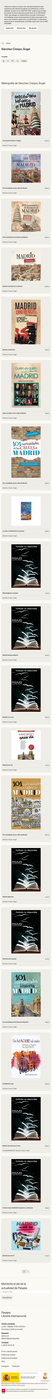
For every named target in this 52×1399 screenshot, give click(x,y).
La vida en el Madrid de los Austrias (13, 531)
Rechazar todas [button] (21, 28)
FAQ (3, 1361)
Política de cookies (8, 1355)
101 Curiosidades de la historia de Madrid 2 (16, 1022)
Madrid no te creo (8, 717)
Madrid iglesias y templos (10, 593)
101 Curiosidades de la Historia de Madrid (15, 237)
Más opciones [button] (33, 28)
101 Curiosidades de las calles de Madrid (15, 188)
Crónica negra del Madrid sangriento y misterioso (18, 1208)
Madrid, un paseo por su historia (12, 286)
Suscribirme (7, 1298)
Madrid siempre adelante (10, 655)
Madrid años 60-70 (8, 1256)
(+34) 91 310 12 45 (7, 1345)
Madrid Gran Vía (8, 765)
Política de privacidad (9, 1358)
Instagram (5, 1366)
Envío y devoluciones (9, 1351)
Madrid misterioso (8, 897)
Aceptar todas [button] (10, 28)
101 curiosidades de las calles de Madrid (15, 483)
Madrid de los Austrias (9, 959)
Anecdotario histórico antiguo (12, 141)
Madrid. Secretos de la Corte (11, 1146)
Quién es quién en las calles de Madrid (14, 413)
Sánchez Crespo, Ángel (10, 145)
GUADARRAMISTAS (9, 1150)
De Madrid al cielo (8, 1084)
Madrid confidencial (9, 350)
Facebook (15, 1366)
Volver (6, 43)
